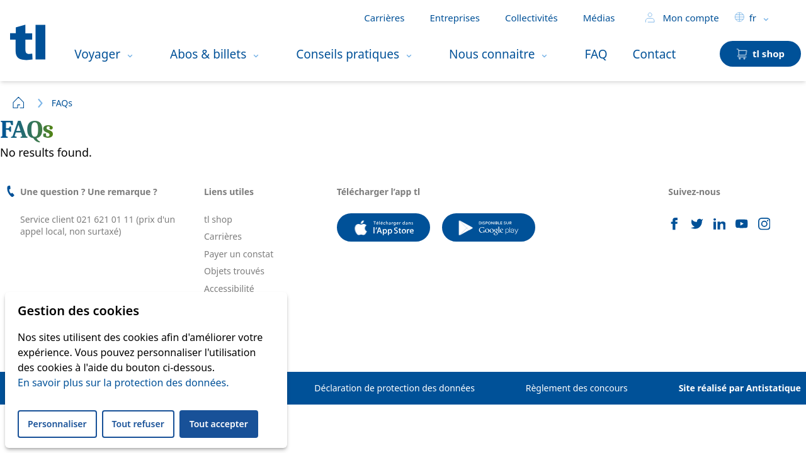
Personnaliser (57, 424)
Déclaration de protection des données (394, 388)
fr (745, 17)
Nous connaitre (492, 54)
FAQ (595, 54)
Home (19, 102)
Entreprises (454, 17)
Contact (654, 54)
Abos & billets (208, 54)
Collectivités (531, 17)
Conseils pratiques (347, 54)
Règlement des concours (577, 388)
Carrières (384, 17)
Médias (599, 17)
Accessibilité (229, 288)
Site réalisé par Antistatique (740, 388)
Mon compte (681, 17)
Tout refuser (138, 424)
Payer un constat (238, 254)
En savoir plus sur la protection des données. (123, 382)
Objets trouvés (234, 271)
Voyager (97, 54)
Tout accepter (219, 424)
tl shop (218, 219)
